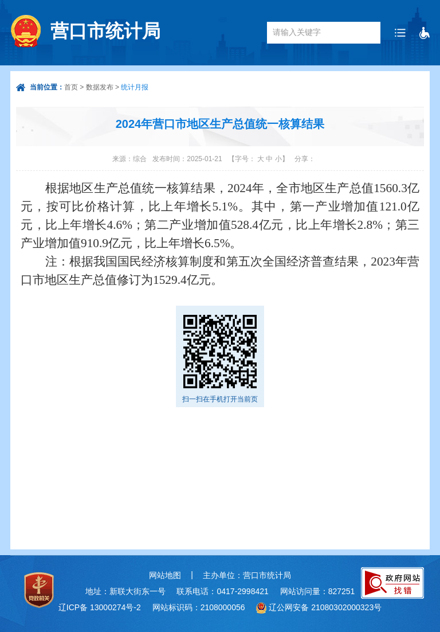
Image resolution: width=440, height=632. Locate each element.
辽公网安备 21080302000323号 (325, 607)
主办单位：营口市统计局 (247, 575)
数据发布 (99, 87)
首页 (71, 87)
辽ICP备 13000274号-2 (99, 607)
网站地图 (165, 575)
